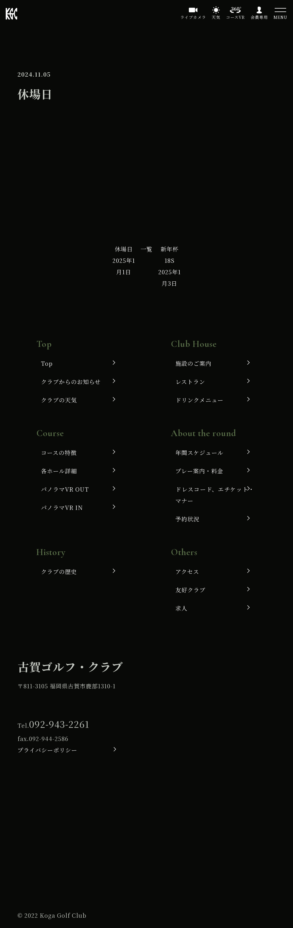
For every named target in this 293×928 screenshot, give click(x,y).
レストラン (190, 381)
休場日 (123, 260)
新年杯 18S (169, 266)
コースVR (235, 17)
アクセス (187, 571)
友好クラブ (190, 590)
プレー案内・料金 (199, 471)
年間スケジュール (199, 452)
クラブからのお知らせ (71, 381)
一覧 (146, 249)
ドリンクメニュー (199, 400)
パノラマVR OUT (65, 489)
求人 (181, 608)
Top (47, 363)
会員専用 (259, 17)
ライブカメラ (193, 17)
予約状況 (187, 519)
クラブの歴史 (59, 571)
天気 (216, 17)
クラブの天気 (59, 400)
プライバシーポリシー (47, 750)
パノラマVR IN (62, 507)
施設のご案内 (193, 363)
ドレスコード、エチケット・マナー (214, 495)
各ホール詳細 (59, 471)
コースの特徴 (59, 452)
